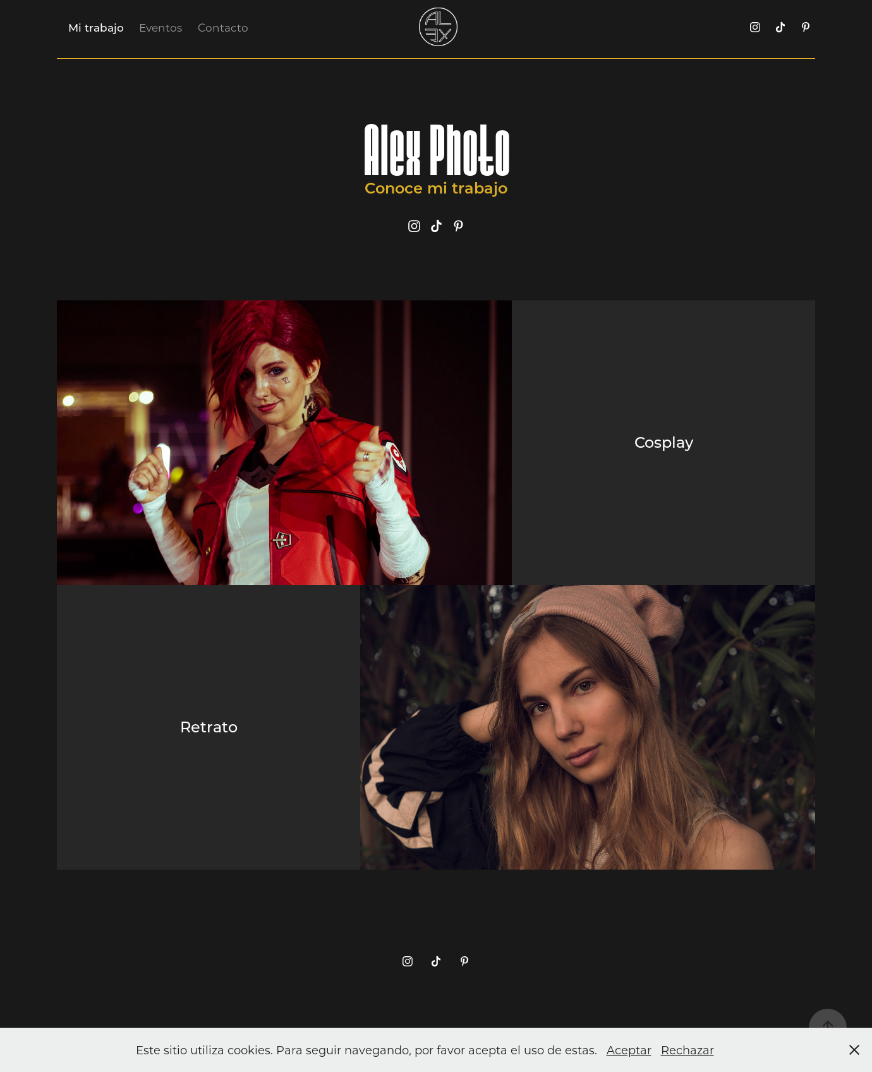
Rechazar (687, 1049)
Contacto (223, 27)
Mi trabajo (96, 27)
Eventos (160, 27)
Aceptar (629, 1049)
